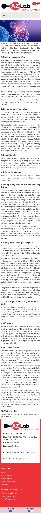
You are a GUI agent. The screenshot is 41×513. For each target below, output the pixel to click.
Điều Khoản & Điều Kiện (9, 493)
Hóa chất (4, 485)
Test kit (3, 473)
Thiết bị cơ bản (6, 479)
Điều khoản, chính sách (11, 489)
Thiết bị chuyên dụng (8, 482)
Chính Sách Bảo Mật (8, 496)
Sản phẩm (5, 469)
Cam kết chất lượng (8, 499)
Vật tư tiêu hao (6, 476)
